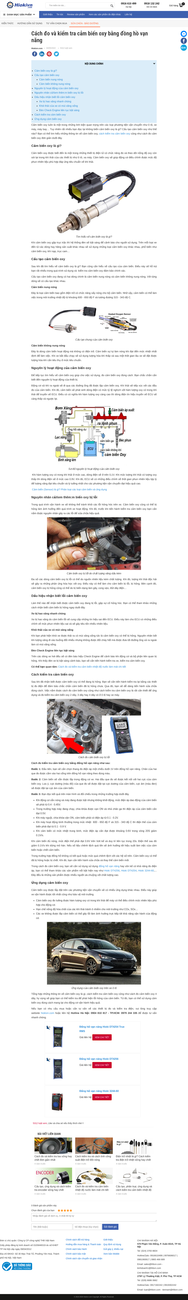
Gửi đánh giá (110, 1226)
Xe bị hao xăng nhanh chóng (55, 101)
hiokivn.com (47, 1013)
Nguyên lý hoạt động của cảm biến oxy (56, 88)
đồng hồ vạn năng (109, 866)
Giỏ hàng (177, 5)
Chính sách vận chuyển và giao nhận (84, 1258)
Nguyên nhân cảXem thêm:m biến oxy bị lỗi (58, 92)
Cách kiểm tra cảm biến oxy (50, 114)
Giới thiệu (48, 14)
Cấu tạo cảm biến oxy (46, 75)
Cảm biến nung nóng (51, 79)
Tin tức (60, 14)
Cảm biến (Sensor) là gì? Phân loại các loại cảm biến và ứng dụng (69, 489)
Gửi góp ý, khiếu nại (113, 1249)
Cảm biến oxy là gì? (45, 70)
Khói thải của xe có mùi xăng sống (58, 106)
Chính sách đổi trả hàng (77, 1239)
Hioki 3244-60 (146, 870)
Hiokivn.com (36, 48)
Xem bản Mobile (111, 1254)
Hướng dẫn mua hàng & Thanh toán (83, 1244)
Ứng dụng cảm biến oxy (48, 119)
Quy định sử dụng (112, 1244)
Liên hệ (128, 14)
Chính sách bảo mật (76, 1254)
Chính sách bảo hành (76, 1249)
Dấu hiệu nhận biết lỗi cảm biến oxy (54, 97)
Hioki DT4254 (129, 870)
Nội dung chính (94, 63)
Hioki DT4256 (112, 870)
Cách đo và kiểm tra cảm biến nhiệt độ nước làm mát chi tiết (92, 667)
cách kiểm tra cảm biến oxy (114, 133)
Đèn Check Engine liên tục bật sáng (59, 110)
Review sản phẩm (76, 14)
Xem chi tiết (102, 1037)
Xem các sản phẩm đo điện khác (105, 14)
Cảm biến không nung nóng (54, 84)
